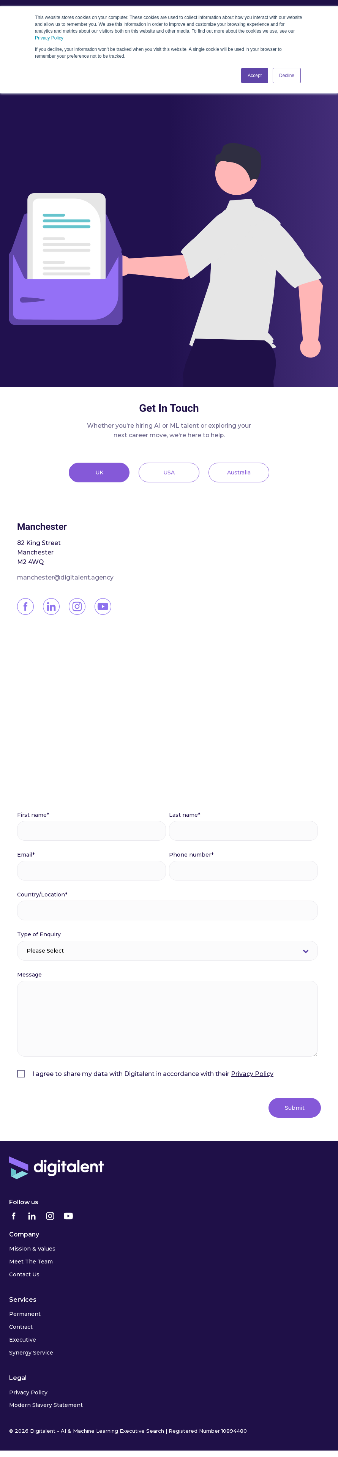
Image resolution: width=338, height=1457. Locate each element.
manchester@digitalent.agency (65, 577)
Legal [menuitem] (18, 1377)
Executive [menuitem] (22, 1339)
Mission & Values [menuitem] (32, 1248)
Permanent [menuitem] (25, 1314)
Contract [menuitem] (21, 1326)
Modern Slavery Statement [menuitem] (46, 1405)
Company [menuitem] (24, 1234)
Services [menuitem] (22, 1299)
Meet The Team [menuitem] (31, 1261)
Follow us (23, 1202)
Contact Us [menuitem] (24, 1274)
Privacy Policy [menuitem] (28, 1392)
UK (99, 472)
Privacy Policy (49, 38)
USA (169, 472)
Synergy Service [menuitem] (31, 1352)
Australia (239, 472)
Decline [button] (286, 75)
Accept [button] (255, 75)
